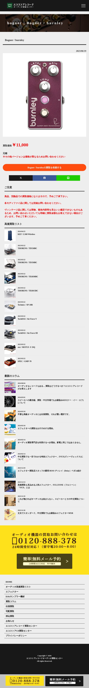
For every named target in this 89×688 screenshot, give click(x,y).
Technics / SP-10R (25, 305)
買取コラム (11, 601)
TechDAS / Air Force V (27, 319)
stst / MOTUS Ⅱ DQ (26, 347)
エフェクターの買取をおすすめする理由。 (36, 428)
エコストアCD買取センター (19, 631)
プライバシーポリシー (16, 636)
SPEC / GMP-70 (24, 361)
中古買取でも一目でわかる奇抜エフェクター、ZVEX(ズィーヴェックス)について (50, 458)
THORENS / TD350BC (27, 262)
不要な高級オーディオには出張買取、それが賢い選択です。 (44, 414)
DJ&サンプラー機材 (15, 596)
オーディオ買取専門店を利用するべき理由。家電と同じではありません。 (50, 443)
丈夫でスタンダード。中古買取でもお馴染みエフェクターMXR (45, 513)
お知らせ (10, 621)
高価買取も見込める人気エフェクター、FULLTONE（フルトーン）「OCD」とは (47, 486)
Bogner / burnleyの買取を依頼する (44, 167)
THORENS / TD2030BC (28, 277)
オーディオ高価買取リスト (18, 587)
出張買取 (10, 606)
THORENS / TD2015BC (28, 291)
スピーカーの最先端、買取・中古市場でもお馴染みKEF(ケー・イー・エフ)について (51, 401)
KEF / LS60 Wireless (26, 234)
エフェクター (12, 592)
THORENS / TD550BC (27, 248)
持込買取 (10, 616)
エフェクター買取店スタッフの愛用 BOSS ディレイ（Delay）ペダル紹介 (49, 471)
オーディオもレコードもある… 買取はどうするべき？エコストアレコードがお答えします (50, 387)
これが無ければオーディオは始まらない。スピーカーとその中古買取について (51, 500)
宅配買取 (10, 611)
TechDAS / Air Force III (28, 333)
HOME (9, 582)
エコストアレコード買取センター (21, 626)
